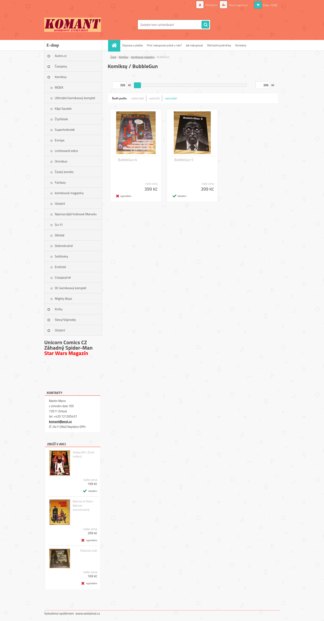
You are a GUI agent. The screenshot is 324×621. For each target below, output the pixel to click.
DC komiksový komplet (70, 287)
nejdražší (154, 98)
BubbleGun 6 (127, 160)
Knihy (58, 309)
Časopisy (61, 66)
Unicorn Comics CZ (65, 342)
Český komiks (64, 171)
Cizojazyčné (63, 277)
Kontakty (240, 45)
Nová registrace (238, 5)
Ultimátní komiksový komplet (75, 97)
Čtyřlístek (61, 119)
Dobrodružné (64, 245)
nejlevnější (137, 98)
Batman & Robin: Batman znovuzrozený (83, 505)
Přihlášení (211, 5)
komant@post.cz (60, 421)
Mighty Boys (63, 298)
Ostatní (60, 203)
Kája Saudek (63, 108)
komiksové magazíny (69, 192)
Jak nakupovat (194, 45)
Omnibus (61, 161)
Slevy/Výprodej (65, 319)
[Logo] (72, 24)
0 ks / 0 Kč (270, 5)
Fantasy (60, 182)
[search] (205, 25)
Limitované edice (66, 150)
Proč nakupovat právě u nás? (164, 45)
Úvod (113, 57)
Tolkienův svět (88, 551)
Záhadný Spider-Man (68, 348)
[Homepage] (115, 45)
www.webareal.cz (87, 613)
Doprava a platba (132, 45)
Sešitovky (61, 256)
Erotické (60, 266)
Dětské (59, 235)
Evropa (59, 140)
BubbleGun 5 (183, 160)
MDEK (59, 87)
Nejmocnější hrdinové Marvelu (76, 214)
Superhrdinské (65, 129)
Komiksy (61, 76)
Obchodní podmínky (219, 45)
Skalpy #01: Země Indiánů (83, 454)
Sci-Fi (59, 224)
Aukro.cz (61, 55)
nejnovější (171, 98)
